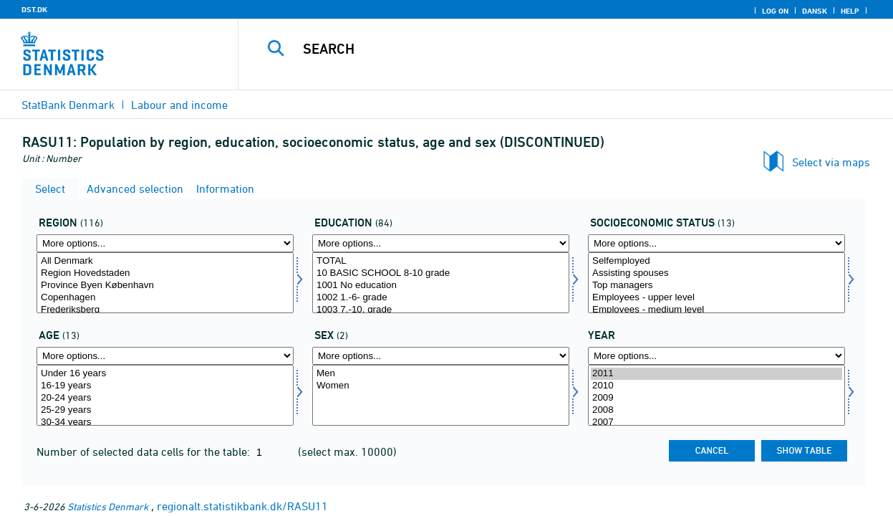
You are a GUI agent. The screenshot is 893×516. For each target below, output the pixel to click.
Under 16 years (165, 374)
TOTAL (440, 261)
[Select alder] (165, 395)
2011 (716, 374)
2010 (716, 386)
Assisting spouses (716, 273)
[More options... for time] (716, 356)
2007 (716, 422)
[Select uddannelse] (440, 282)
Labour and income (179, 104)
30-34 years (165, 422)
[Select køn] (440, 395)
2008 (716, 410)
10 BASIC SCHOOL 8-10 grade (440, 273)
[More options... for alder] (165, 356)
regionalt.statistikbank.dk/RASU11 (242, 506)
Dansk (814, 11)
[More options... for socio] (716, 243)
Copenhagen (165, 298)
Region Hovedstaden (165, 273)
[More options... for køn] (440, 356)
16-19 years (165, 386)
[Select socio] (716, 282)
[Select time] (716, 395)
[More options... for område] (165, 243)
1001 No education (440, 286)
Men (440, 374)
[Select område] (165, 282)
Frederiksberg (165, 310)
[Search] (556, 48)
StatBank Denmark (68, 104)
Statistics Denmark (107, 506)
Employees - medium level (716, 310)
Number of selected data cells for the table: (145, 451)
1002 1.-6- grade (440, 298)
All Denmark (165, 261)
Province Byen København (165, 286)
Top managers (716, 286)
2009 (716, 398)
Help (850, 11)
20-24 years (165, 398)
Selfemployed (716, 261)
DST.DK (34, 9)
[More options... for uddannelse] (440, 243)
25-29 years (165, 410)
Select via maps (831, 162)
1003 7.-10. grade (440, 310)
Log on (775, 11)
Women (440, 386)
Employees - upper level (716, 298)
